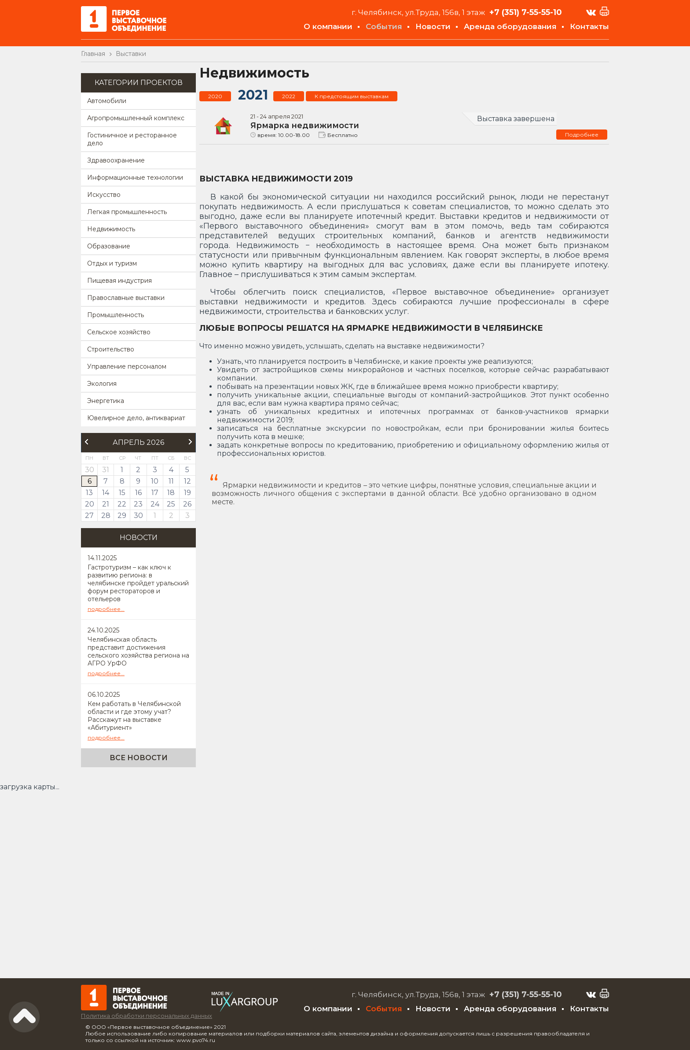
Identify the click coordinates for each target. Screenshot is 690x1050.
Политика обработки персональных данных (146, 1015)
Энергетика (105, 401)
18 (171, 492)
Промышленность (115, 315)
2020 (215, 96)
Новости (433, 26)
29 (121, 515)
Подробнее (581, 134)
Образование (108, 246)
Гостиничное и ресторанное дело (132, 139)
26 (187, 504)
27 (89, 515)
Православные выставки (126, 298)
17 (154, 492)
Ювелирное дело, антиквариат (136, 418)
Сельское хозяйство (118, 332)
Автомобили (106, 101)
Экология (102, 384)
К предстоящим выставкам (352, 96)
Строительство (110, 349)
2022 (288, 96)
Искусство (104, 195)
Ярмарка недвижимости (304, 125)
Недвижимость (111, 229)
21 (105, 504)
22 (121, 504)
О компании (328, 26)
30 (138, 515)
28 (105, 515)
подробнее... (106, 609)
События (384, 26)
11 (171, 481)
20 (89, 504)
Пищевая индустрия (119, 281)
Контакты (589, 26)
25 (171, 504)
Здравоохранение (116, 160)
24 (154, 504)
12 (187, 481)
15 (122, 492)
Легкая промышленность (127, 212)
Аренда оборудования (510, 26)
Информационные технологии (135, 177)
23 (138, 504)
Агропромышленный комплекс (135, 118)
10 (154, 481)
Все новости (139, 758)
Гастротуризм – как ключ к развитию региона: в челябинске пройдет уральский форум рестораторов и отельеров (138, 583)
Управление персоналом (126, 366)
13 (89, 492)
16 (138, 492)
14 (105, 492)
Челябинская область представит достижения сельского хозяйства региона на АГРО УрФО (138, 651)
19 (187, 492)
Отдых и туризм (112, 263)
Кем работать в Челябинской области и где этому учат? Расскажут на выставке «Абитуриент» (134, 716)
